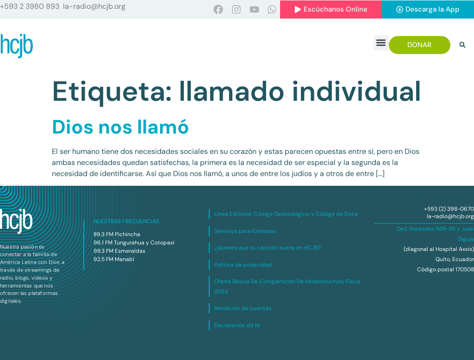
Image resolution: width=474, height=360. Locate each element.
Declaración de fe (237, 325)
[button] (381, 42)
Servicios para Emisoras (245, 231)
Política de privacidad (243, 264)
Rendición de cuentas (242, 308)
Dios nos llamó (120, 127)
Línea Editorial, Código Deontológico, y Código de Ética (286, 214)
